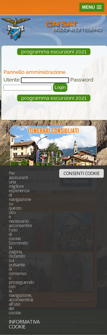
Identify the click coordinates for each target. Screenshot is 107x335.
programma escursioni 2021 (53, 52)
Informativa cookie (24, 324)
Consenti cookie (81, 173)
